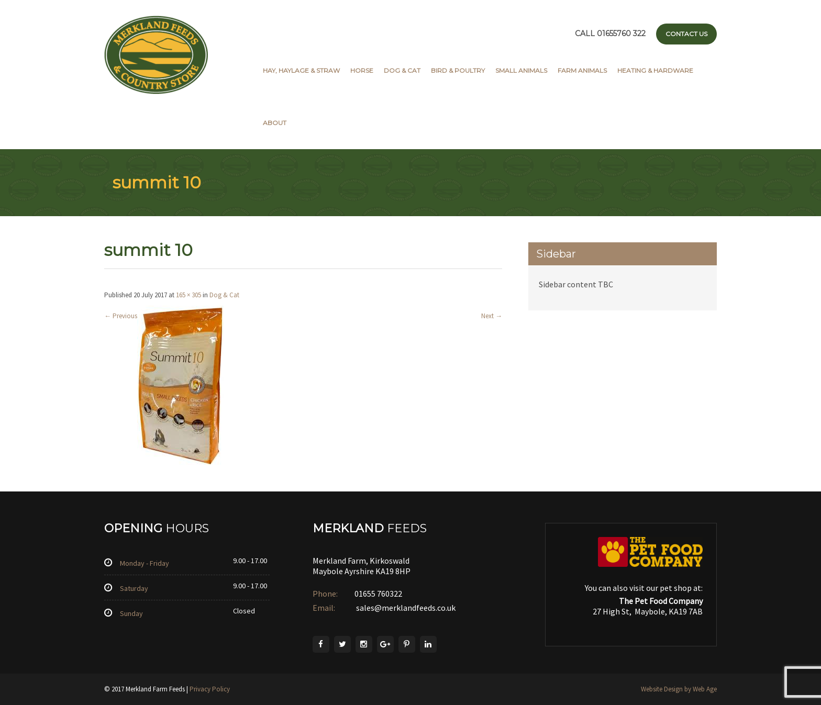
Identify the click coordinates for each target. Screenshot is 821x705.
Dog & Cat (402, 70)
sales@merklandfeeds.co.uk (405, 607)
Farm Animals (582, 70)
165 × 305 (188, 294)
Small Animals (521, 70)
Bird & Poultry (458, 70)
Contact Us (686, 34)
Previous (120, 315)
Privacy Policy (210, 689)
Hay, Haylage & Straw (301, 70)
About (274, 123)
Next (491, 315)
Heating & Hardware (655, 70)
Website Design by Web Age (679, 689)
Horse (361, 70)
